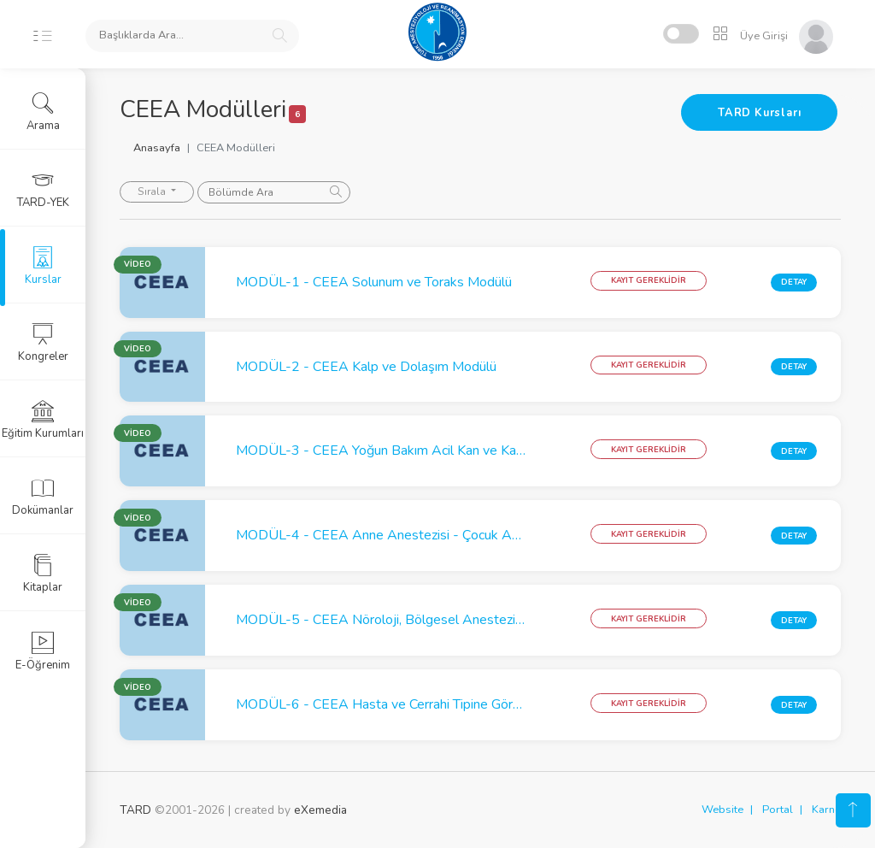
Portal (777, 809)
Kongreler (43, 342)
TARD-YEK (43, 189)
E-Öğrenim (42, 651)
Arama (43, 112)
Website (722, 809)
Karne (826, 809)
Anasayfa (156, 148)
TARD (135, 810)
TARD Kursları (759, 113)
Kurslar (43, 265)
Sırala (153, 191)
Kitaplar (42, 573)
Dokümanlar (42, 496)
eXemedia (320, 810)
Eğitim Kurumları (43, 419)
